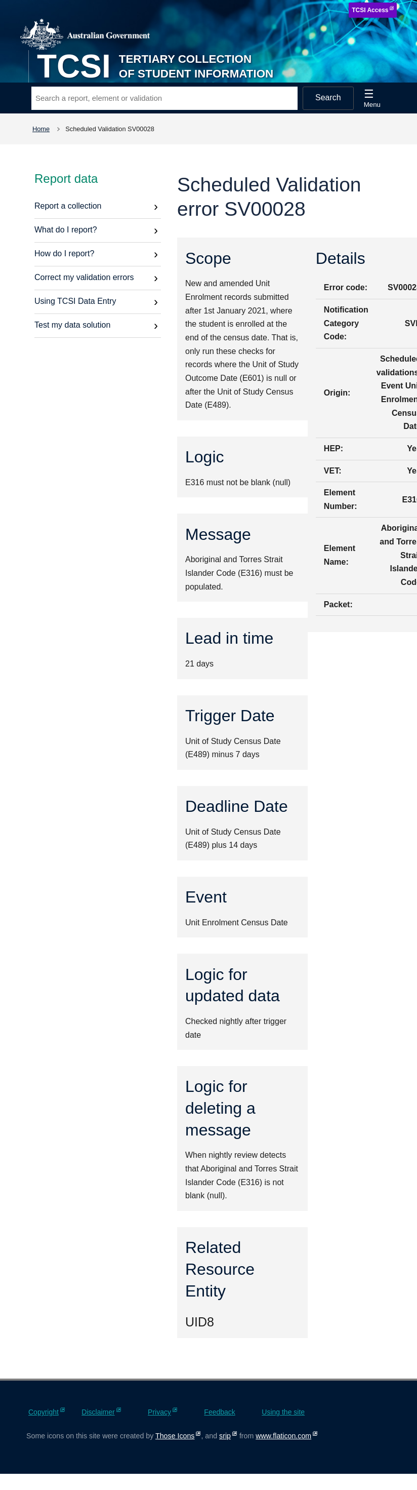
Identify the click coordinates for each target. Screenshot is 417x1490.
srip (225, 1436)
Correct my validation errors (84, 277)
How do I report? (64, 253)
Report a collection (68, 206)
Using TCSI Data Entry (75, 301)
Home (41, 129)
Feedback (219, 1412)
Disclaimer (97, 1412)
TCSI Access (370, 10)
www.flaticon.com (283, 1436)
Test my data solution (72, 325)
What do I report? (65, 229)
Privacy (159, 1412)
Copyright (43, 1412)
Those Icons (174, 1436)
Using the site (283, 1412)
